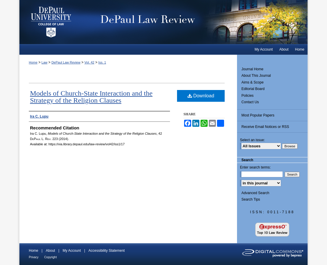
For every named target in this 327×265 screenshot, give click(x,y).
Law (44, 62)
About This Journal (256, 76)
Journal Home (252, 69)
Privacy (34, 257)
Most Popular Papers (257, 115)
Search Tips (250, 199)
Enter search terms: (255, 167)
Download (201, 95)
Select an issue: (252, 140)
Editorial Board (253, 89)
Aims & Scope (252, 82)
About (50, 251)
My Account (72, 251)
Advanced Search (255, 193)
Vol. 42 (89, 62)
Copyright (50, 257)
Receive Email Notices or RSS (265, 127)
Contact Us (250, 102)
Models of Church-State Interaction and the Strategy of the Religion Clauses (91, 96)
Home (33, 62)
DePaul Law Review (196, 22)
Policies (247, 96)
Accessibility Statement (107, 251)
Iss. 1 (102, 62)
